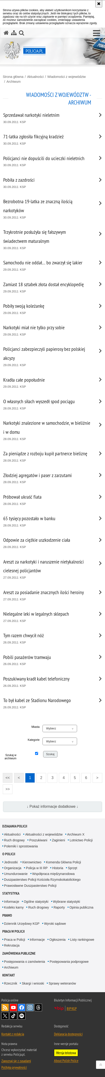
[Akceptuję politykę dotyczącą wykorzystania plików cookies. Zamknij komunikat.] (98, 3)
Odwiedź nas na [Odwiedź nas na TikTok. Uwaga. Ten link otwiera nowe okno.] (13, 1016)
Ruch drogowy (14, 840)
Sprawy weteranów (62, 983)
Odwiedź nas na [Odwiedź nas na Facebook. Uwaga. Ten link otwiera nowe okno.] (21, 1007)
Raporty (59, 907)
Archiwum (13, 81)
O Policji (8, 854)
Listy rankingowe (82, 939)
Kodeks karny (14, 907)
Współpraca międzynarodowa (53, 874)
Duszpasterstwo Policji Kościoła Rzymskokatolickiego (42, 879)
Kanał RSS (5, 1007)
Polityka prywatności (14, 1067)
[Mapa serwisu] (14, 33)
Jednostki (11, 862)
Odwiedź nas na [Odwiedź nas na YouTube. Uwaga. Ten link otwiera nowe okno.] (13, 1007)
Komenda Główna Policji (63, 862)
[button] (96, 33)
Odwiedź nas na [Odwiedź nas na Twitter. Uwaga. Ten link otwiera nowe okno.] (5, 1016)
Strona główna (13, 77)
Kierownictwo (31, 862)
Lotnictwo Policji (81, 840)
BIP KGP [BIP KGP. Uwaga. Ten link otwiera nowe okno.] (72, 1008)
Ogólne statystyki (36, 901)
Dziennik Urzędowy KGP (21, 923)
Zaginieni (58, 840)
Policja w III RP (37, 868)
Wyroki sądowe (55, 923)
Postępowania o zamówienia (24, 961)
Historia (57, 868)
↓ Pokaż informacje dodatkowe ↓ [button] (52, 806)
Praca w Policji (13, 931)
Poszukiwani (38, 840)
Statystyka (10, 893)
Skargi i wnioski (33, 983)
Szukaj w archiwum (10, 757)
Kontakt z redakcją (12, 1034)
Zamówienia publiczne (19, 953)
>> (6, 787)
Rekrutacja (12, 945)
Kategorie (33, 739)
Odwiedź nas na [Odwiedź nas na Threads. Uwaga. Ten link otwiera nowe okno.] (38, 1007)
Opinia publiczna (81, 907)
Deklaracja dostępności (68, 1034)
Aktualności (35, 77)
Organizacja (12, 868)
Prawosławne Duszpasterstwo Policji (30, 885)
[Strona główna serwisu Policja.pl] (6, 33)
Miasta (35, 727)
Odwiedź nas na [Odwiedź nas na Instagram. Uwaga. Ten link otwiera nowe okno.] (30, 1007)
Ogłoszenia (57, 939)
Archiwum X (75, 834)
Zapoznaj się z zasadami (16, 1060)
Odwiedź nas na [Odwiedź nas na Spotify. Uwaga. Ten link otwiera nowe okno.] (21, 1016)
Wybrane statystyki (66, 901)
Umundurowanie (16, 874)
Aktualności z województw (44, 834)
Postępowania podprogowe (69, 961)
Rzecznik (10, 983)
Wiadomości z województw (66, 77)
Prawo (7, 915)
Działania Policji (14, 826)
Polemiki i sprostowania (21, 846)
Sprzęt (72, 868)
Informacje (11, 901)
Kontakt (8, 975)
